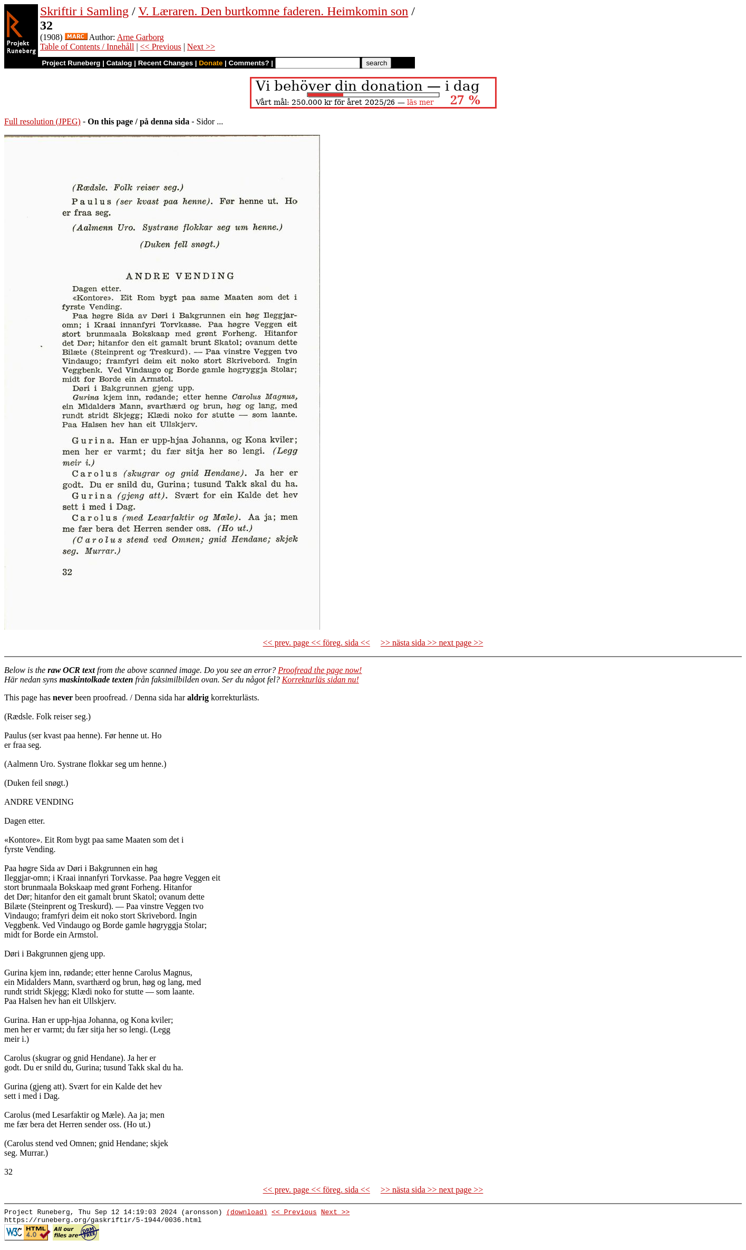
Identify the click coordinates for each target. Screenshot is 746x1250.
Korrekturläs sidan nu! (320, 679)
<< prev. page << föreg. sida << (316, 642)
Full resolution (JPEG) (42, 121)
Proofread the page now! (320, 670)
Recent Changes (165, 63)
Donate (210, 63)
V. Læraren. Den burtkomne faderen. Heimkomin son (273, 11)
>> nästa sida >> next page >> (432, 642)
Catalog (119, 63)
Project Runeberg (71, 63)
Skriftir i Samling (84, 11)
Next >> (201, 46)
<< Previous (160, 46)
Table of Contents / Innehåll (87, 46)
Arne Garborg (140, 37)
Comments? (249, 63)
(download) (246, 1213)
